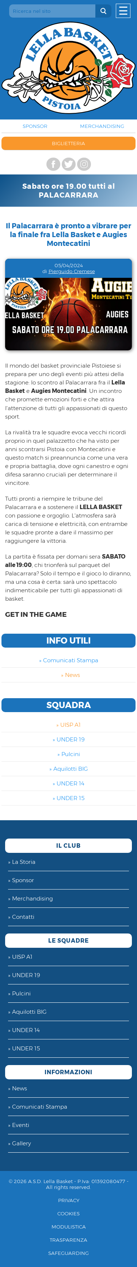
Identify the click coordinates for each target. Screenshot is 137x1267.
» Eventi (18, 1124)
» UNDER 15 (68, 798)
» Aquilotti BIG (68, 768)
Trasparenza (68, 1240)
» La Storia (21, 861)
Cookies (68, 1213)
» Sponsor (21, 880)
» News (70, 674)
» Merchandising (30, 898)
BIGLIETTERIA (68, 143)
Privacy (68, 1200)
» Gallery (19, 1143)
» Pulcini (68, 754)
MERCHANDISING (102, 126)
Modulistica (69, 1227)
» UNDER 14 (68, 783)
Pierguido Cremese (72, 271)
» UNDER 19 (69, 739)
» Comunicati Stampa (68, 660)
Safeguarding (68, 1253)
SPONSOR (35, 126)
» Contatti (21, 916)
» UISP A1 (68, 724)
